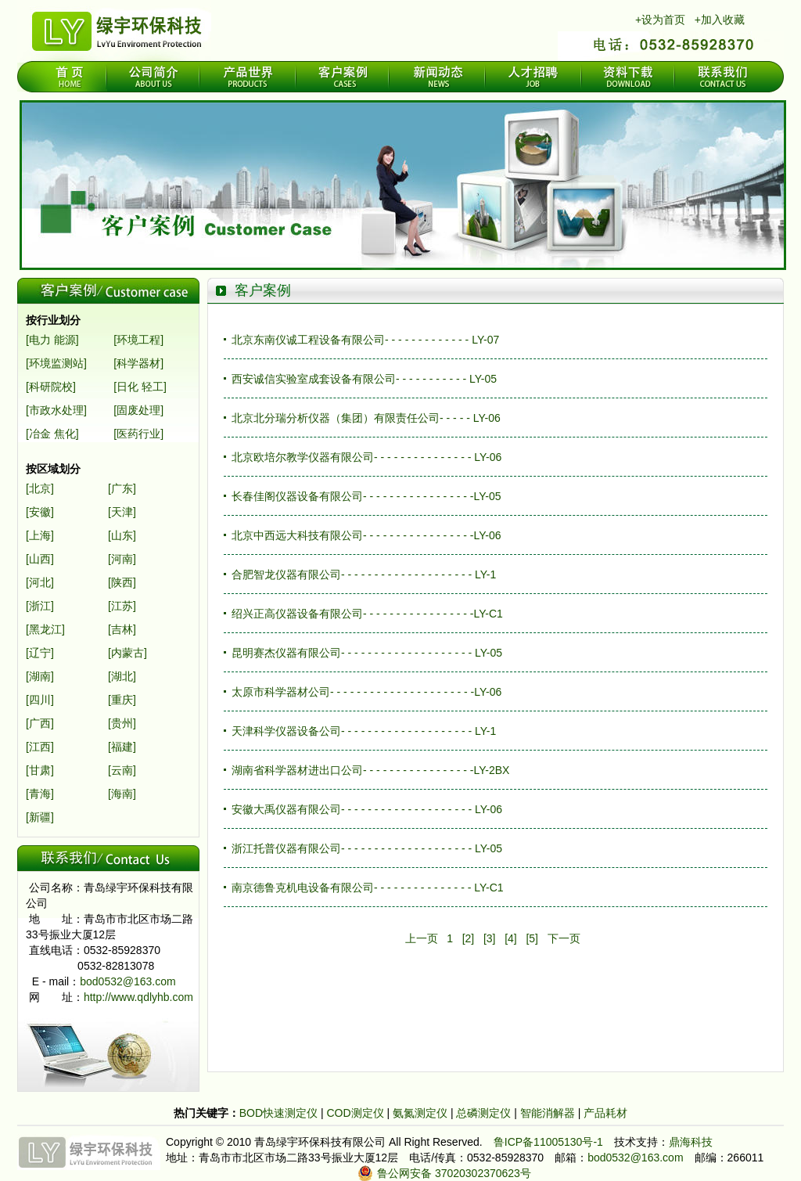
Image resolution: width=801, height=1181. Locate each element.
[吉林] (122, 629)
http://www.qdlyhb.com (138, 997)
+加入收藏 (720, 19)
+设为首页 (660, 19)
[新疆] (40, 817)
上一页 (421, 938)
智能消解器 (549, 1113)
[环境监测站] (56, 363)
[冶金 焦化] (52, 433)
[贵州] (122, 723)
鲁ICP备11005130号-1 (548, 1142)
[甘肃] (40, 770)
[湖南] (40, 676)
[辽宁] (40, 652)
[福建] (122, 746)
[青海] (40, 793)
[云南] (122, 770)
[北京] (40, 488)
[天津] (122, 512)
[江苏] (122, 606)
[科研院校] (51, 386)
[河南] (122, 559)
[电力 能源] (52, 339)
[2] (468, 938)
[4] (511, 938)
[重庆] (122, 699)
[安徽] (40, 512)
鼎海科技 (691, 1142)
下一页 (564, 938)
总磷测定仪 (485, 1113)
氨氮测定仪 (422, 1113)
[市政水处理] (56, 410)
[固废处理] (138, 410)
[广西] (40, 723)
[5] (532, 938)
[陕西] (122, 582)
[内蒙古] (127, 652)
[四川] (40, 699)
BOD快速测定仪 (280, 1113)
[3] (489, 938)
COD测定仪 (354, 1113)
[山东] (122, 535)
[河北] (40, 582)
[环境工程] (138, 339)
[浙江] (40, 606)
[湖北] (122, 676)
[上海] (40, 535)
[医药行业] (138, 433)
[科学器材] (138, 363)
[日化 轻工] (140, 386)
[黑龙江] (45, 629)
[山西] (40, 559)
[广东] (122, 488)
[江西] (40, 746)
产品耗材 (605, 1113)
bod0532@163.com (127, 981)
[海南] (122, 793)
